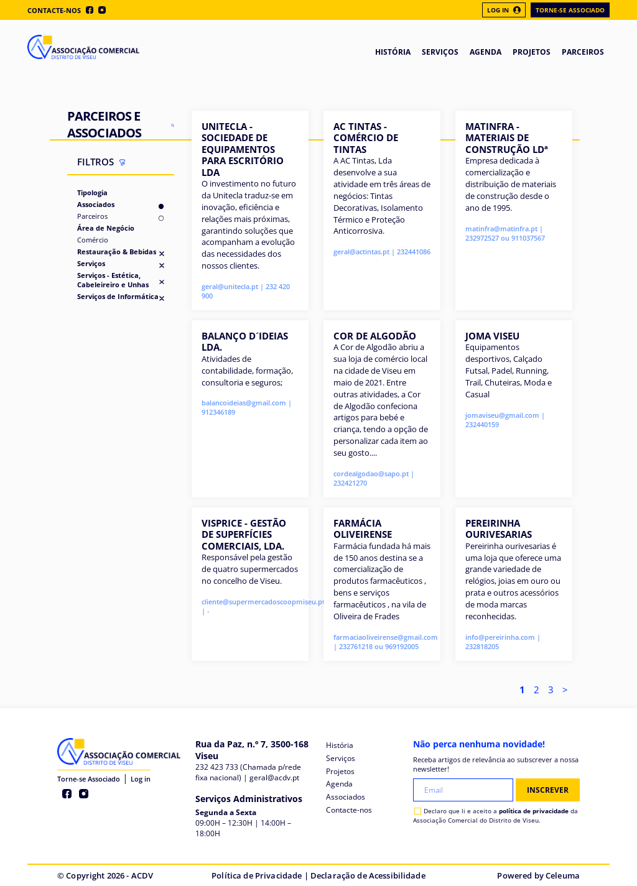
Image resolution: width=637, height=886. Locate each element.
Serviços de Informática (118, 296)
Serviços (91, 263)
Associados (95, 204)
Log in (141, 778)
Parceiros (92, 216)
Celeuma (563, 875)
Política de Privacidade (257, 875)
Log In (504, 10)
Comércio (92, 239)
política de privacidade (534, 810)
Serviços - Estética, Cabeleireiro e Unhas (113, 279)
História (339, 745)
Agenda (339, 783)
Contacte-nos (54, 10)
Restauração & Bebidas (116, 251)
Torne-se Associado (570, 10)
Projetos (340, 771)
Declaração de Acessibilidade (367, 875)
